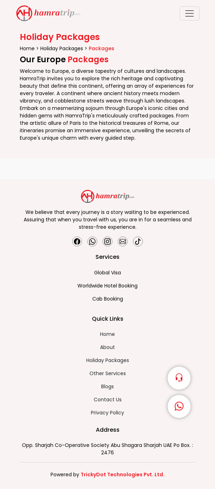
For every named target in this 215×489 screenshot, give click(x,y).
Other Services (107, 373)
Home (28, 48)
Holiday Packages (62, 48)
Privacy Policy (107, 412)
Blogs (107, 386)
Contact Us (108, 399)
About (107, 347)
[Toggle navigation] (189, 13)
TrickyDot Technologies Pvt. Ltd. (122, 474)
